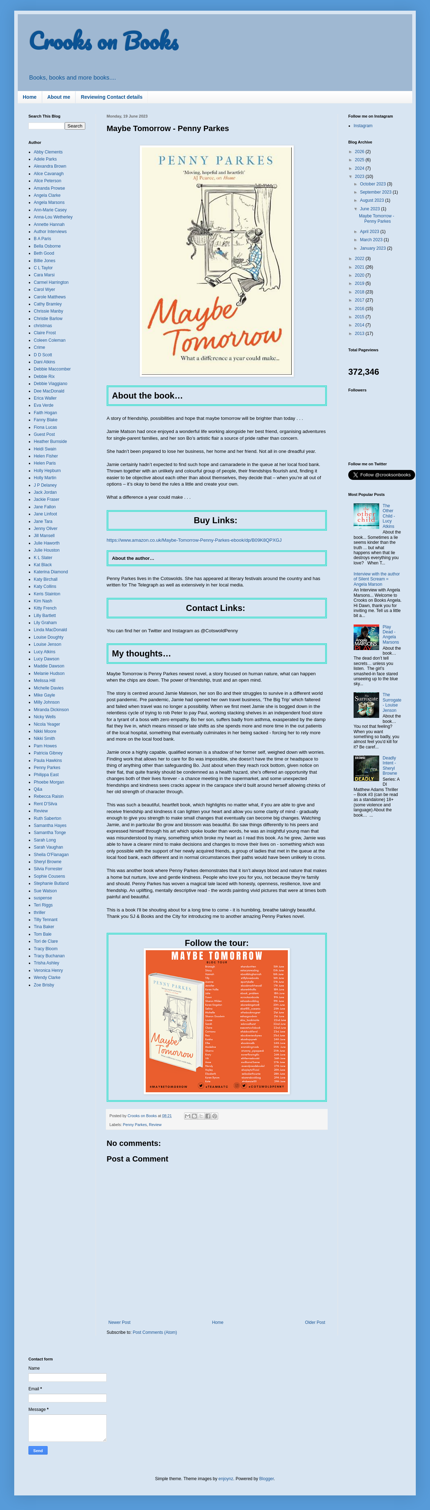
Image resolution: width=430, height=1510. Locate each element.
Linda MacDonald (50, 629)
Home (30, 97)
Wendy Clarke (47, 977)
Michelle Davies (49, 688)
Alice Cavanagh (49, 173)
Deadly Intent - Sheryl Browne (390, 766)
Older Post (315, 1322)
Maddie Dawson (49, 666)
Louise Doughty (48, 637)
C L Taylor (43, 267)
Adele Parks (45, 159)
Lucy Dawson (46, 658)
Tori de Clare (46, 941)
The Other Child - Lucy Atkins (389, 516)
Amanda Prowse (49, 188)
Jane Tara (43, 521)
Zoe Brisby (44, 985)
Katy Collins (45, 586)
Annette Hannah (49, 224)
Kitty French (45, 608)
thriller (39, 912)
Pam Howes (45, 745)
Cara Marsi (44, 274)
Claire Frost (45, 332)
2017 (360, 300)
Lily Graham (45, 622)
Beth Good (44, 253)
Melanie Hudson (49, 673)
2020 (360, 275)
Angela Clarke (47, 195)
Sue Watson (45, 890)
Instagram (363, 125)
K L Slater (43, 557)
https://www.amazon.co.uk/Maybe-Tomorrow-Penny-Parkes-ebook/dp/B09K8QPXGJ (194, 540)
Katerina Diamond (51, 571)
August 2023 (372, 200)
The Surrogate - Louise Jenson (392, 702)
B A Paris (42, 238)
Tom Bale (43, 934)
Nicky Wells (45, 716)
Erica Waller (45, 398)
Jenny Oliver (46, 528)
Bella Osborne (47, 246)
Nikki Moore (45, 731)
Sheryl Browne (47, 861)
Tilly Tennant (46, 919)
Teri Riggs (43, 905)
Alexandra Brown (50, 166)
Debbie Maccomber (52, 369)
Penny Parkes (135, 1124)
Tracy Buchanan (49, 955)
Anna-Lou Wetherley (53, 217)
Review (155, 1124)
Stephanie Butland (51, 883)
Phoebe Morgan (49, 782)
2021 (360, 267)
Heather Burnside (50, 441)
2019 (360, 283)
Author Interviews (50, 231)
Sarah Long (45, 840)
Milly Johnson (47, 702)
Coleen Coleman (49, 340)
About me (58, 97)
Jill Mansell (44, 535)
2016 (360, 308)
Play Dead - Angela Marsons (391, 634)
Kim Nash (43, 601)
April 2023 (370, 231)
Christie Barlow (48, 318)
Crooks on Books (103, 40)
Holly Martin (45, 477)
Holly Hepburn (47, 470)
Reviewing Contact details (111, 97)
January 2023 (373, 248)
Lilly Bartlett (45, 615)
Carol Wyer (44, 289)
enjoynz (226, 1478)
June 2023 (370, 208)
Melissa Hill (44, 680)
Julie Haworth (47, 543)
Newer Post (119, 1322)
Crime (39, 347)
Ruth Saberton (47, 818)
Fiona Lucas (45, 427)
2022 (360, 258)
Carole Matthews (50, 296)
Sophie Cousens (49, 876)
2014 (360, 325)
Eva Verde (43, 405)
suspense (43, 897)
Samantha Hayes (50, 825)
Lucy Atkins (44, 651)
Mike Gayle (44, 695)
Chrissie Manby (48, 311)
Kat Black (43, 564)
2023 (360, 176)
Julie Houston (47, 550)
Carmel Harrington (51, 282)
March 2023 (372, 239)
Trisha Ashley (46, 962)
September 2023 (376, 192)
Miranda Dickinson (51, 709)
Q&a (38, 789)
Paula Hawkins (48, 760)
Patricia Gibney (48, 753)
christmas (43, 325)
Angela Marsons (49, 202)
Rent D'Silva (45, 803)
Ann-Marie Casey (50, 209)
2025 (360, 159)
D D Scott (43, 354)
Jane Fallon (45, 506)
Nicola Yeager (47, 724)
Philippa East (46, 774)
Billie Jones (44, 260)
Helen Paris (45, 463)
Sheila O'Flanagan (51, 854)
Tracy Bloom (46, 948)
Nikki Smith (44, 738)
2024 (360, 168)
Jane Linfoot (45, 514)
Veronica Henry (48, 970)
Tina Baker (44, 926)
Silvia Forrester (48, 868)
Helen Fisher (46, 456)
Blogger (266, 1478)
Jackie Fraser (46, 499)
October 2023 (373, 184)
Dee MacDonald (49, 391)
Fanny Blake (46, 419)
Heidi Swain (45, 448)
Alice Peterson (47, 180)
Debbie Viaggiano (51, 383)
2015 (360, 316)
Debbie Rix (44, 376)
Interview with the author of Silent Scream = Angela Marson (377, 579)
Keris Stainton (47, 593)
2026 (360, 151)
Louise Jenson (47, 644)
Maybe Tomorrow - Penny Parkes (376, 218)
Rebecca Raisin (49, 796)
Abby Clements (48, 152)
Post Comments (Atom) (155, 1332)
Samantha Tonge (50, 832)
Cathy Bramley (48, 304)
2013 (360, 333)
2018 (360, 291)
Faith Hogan (45, 412)
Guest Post (44, 434)
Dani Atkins (44, 361)
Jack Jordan (45, 492)
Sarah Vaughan (48, 847)
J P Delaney (45, 485)
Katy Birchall (46, 579)
